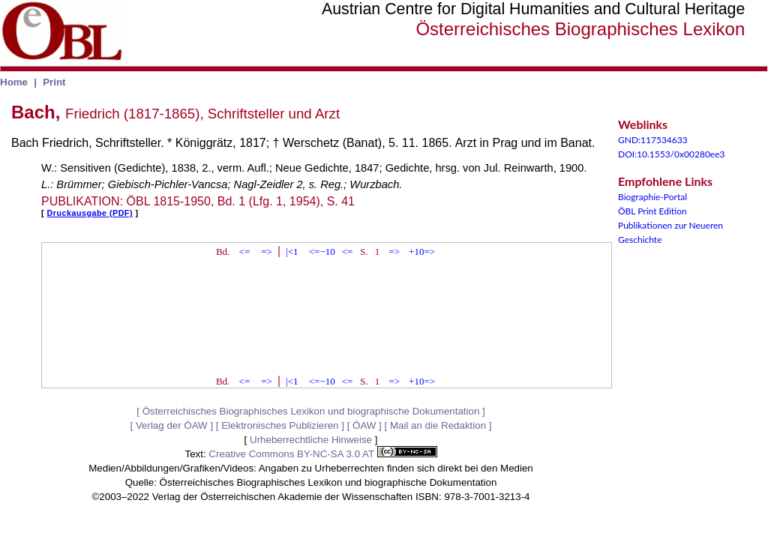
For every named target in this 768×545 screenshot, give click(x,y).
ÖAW (364, 425)
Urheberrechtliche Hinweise (311, 439)
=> (266, 251)
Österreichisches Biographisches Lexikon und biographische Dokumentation (311, 411)
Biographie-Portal (652, 196)
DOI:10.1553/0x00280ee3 (671, 154)
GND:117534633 (653, 139)
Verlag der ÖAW (172, 425)
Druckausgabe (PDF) (90, 212)
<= (244, 251)
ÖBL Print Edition (652, 211)
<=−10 (322, 251)
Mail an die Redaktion (438, 425)
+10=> (422, 251)
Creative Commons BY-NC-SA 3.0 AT (322, 454)
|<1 (292, 251)
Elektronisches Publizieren (279, 425)
